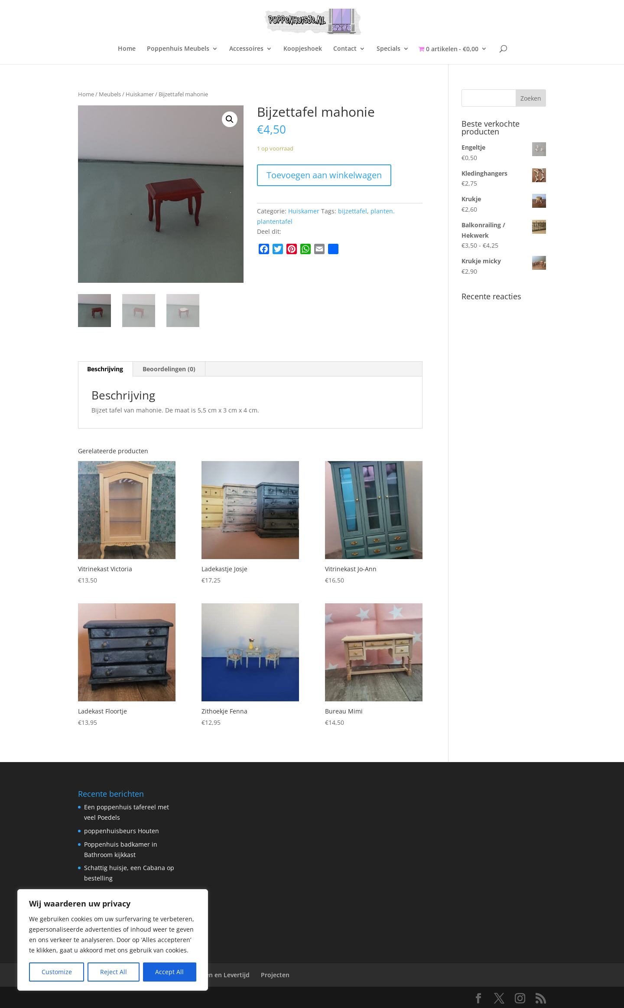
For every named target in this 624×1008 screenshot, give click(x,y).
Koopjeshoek (302, 49)
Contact (345, 49)
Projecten (275, 975)
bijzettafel (352, 211)
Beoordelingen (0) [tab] (169, 369)
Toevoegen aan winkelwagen (324, 175)
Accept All (169, 972)
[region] (112, 940)
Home (127, 49)
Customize (57, 972)
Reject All (113, 972)
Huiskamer (140, 94)
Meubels (110, 94)
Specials (388, 49)
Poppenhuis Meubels (178, 49)
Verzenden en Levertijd (215, 975)
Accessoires (246, 49)
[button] (229, 119)
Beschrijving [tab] (105, 369)
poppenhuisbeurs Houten (121, 831)
